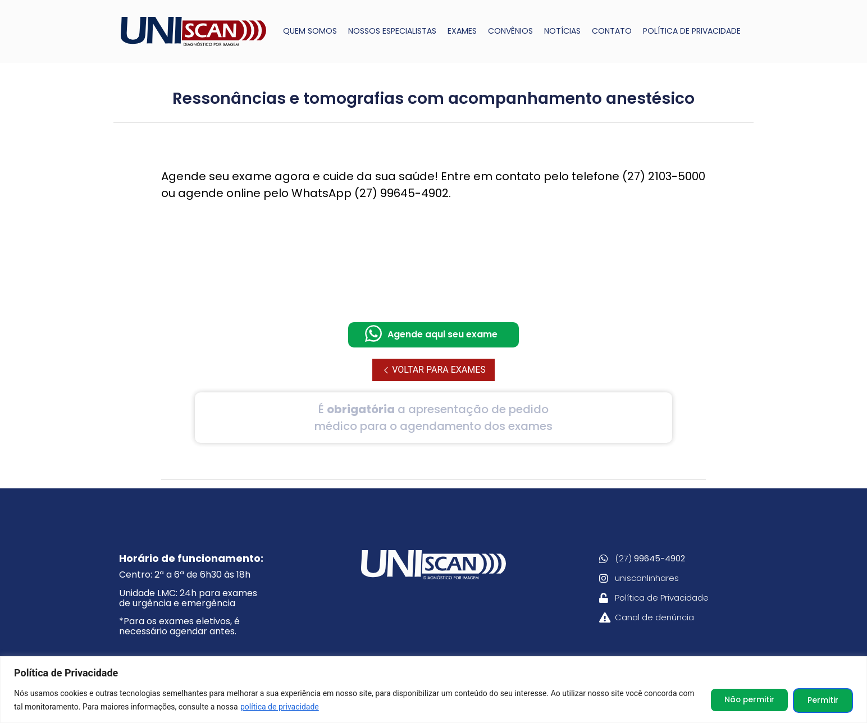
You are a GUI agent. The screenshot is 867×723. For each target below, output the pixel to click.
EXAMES (462, 30)
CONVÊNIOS (510, 30)
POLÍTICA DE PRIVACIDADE (692, 30)
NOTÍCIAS (562, 30)
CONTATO (612, 30)
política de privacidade (297, 706)
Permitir (821, 700)
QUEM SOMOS (310, 30)
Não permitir (743, 700)
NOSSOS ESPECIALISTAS (392, 30)
